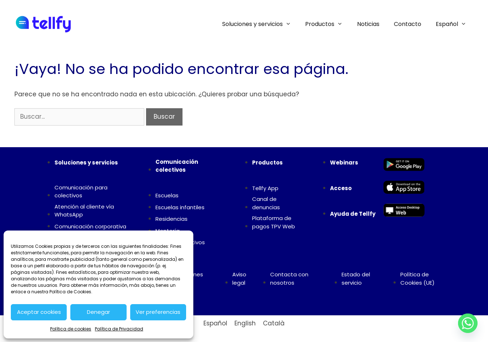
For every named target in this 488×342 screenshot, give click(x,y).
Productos (327, 24)
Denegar (98, 312)
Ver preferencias (158, 312)
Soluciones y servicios (260, 24)
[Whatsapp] (468, 323)
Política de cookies (70, 329)
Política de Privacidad (119, 329)
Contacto (407, 24)
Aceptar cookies (39, 312)
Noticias (368, 24)
